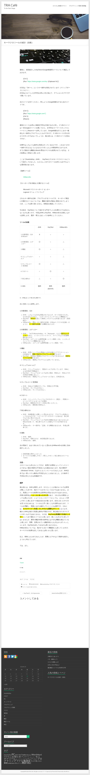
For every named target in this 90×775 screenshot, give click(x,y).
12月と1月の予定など (54, 665)
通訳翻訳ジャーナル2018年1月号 (57, 667)
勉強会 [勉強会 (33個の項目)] (26, 760)
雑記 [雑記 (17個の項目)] (29, 763)
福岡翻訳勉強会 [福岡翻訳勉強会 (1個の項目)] (11, 763)
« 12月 (5, 684)
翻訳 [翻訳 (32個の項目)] (24, 762)
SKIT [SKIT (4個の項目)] (16, 755)
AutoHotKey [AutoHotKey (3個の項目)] (7, 755)
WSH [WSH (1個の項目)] (10, 757)
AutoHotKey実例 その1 (60, 593)
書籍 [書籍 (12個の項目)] (6, 763)
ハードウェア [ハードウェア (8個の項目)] (28, 759)
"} (45, 113)
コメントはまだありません (29, 587)
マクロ (32, 579)
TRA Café (10, 5)
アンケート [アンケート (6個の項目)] (25, 757)
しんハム (24, 584)
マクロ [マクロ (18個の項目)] (20, 761)
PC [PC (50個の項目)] (13, 754)
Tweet (22, 562)
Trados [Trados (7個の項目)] (23, 755)
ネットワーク (7, 701)
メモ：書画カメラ (52, 659)
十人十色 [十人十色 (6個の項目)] (34, 761)
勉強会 (6, 713)
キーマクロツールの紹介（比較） (57, 677)
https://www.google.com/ (36, 113)
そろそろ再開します (53, 662)
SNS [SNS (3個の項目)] (20, 755)
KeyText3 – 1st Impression (31, 593)
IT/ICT (51, 584)
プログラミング (8, 704)
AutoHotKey (45, 584)
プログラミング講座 (9, 707)
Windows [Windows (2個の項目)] (28, 755)
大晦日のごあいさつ (53, 656)
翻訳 (5, 718)
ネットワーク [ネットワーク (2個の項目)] (19, 759)
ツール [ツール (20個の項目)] (12, 758)
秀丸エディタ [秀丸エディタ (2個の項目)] (18, 763)
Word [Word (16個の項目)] (34, 754)
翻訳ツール (7, 721)
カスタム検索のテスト (60, 6)
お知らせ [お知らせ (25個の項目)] (16, 756)
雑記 (5, 724)
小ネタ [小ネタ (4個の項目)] (39, 761)
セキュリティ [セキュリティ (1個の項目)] (32, 757)
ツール (26, 579)
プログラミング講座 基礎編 (77, 6)
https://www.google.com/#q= (38, 81)
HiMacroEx (27, 177)
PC (54, 584)
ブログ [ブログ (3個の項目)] (35, 759)
